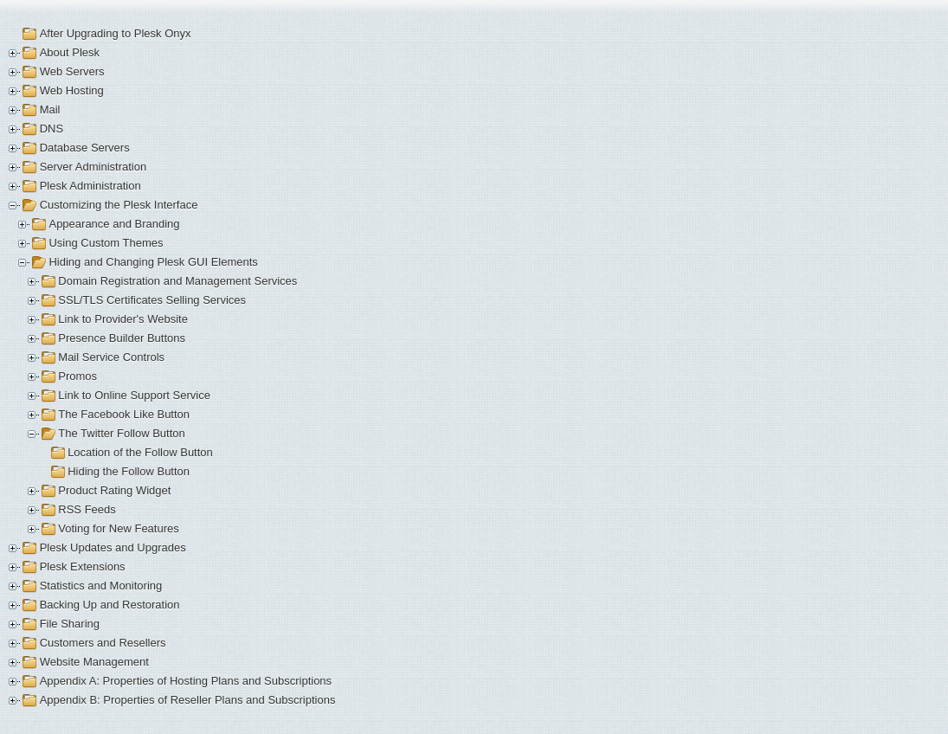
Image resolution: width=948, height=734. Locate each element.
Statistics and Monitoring (101, 585)
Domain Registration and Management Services (177, 280)
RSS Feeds (86, 509)
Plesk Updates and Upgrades (113, 547)
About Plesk (70, 52)
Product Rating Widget (114, 490)
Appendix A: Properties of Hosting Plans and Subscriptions (186, 680)
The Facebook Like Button (124, 414)
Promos (77, 376)
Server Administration (93, 166)
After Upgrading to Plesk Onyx (115, 33)
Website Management (94, 661)
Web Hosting (72, 90)
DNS (51, 128)
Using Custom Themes (105, 242)
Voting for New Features (118, 528)
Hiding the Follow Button (129, 471)
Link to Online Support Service (134, 395)
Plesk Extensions (83, 566)
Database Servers (85, 147)
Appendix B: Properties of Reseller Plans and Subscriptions (188, 699)
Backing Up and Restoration (110, 604)
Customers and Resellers (103, 642)
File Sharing (70, 623)
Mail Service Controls (111, 357)
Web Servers (72, 71)
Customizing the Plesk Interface (119, 204)
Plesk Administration (90, 185)
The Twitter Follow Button (121, 433)
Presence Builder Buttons (121, 338)
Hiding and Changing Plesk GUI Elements (152, 261)
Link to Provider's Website (123, 318)
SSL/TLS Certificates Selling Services (152, 299)
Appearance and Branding (113, 223)
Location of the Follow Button (140, 452)
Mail (50, 109)
